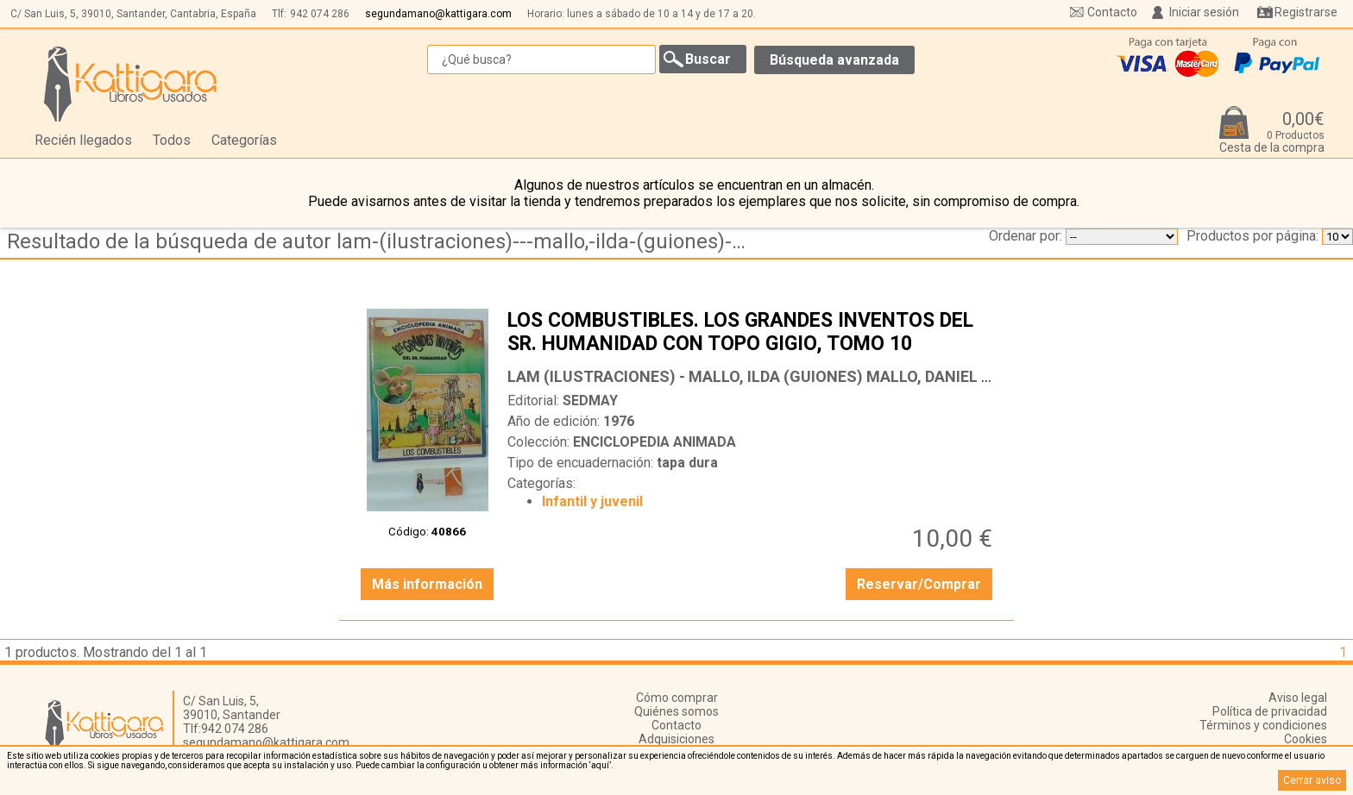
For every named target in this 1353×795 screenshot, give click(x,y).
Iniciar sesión (1204, 12)
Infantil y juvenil (592, 501)
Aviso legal (1297, 697)
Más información (427, 584)
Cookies (1305, 739)
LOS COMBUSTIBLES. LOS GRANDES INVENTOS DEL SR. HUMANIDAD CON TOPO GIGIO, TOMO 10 (752, 334)
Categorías (244, 140)
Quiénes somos (676, 711)
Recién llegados (83, 140)
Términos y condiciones (1263, 725)
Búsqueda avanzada (834, 60)
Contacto (1112, 12)
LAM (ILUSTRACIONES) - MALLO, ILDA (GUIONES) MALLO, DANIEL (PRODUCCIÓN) (799, 376)
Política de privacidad (1269, 711)
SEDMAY (590, 400)
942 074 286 (319, 14)
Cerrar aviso (1312, 780)
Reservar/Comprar (919, 584)
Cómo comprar (677, 697)
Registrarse (1305, 12)
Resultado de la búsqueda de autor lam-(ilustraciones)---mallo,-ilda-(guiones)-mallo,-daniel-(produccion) (382, 241)
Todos (172, 140)
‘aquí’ (600, 765)
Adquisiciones (676, 739)
